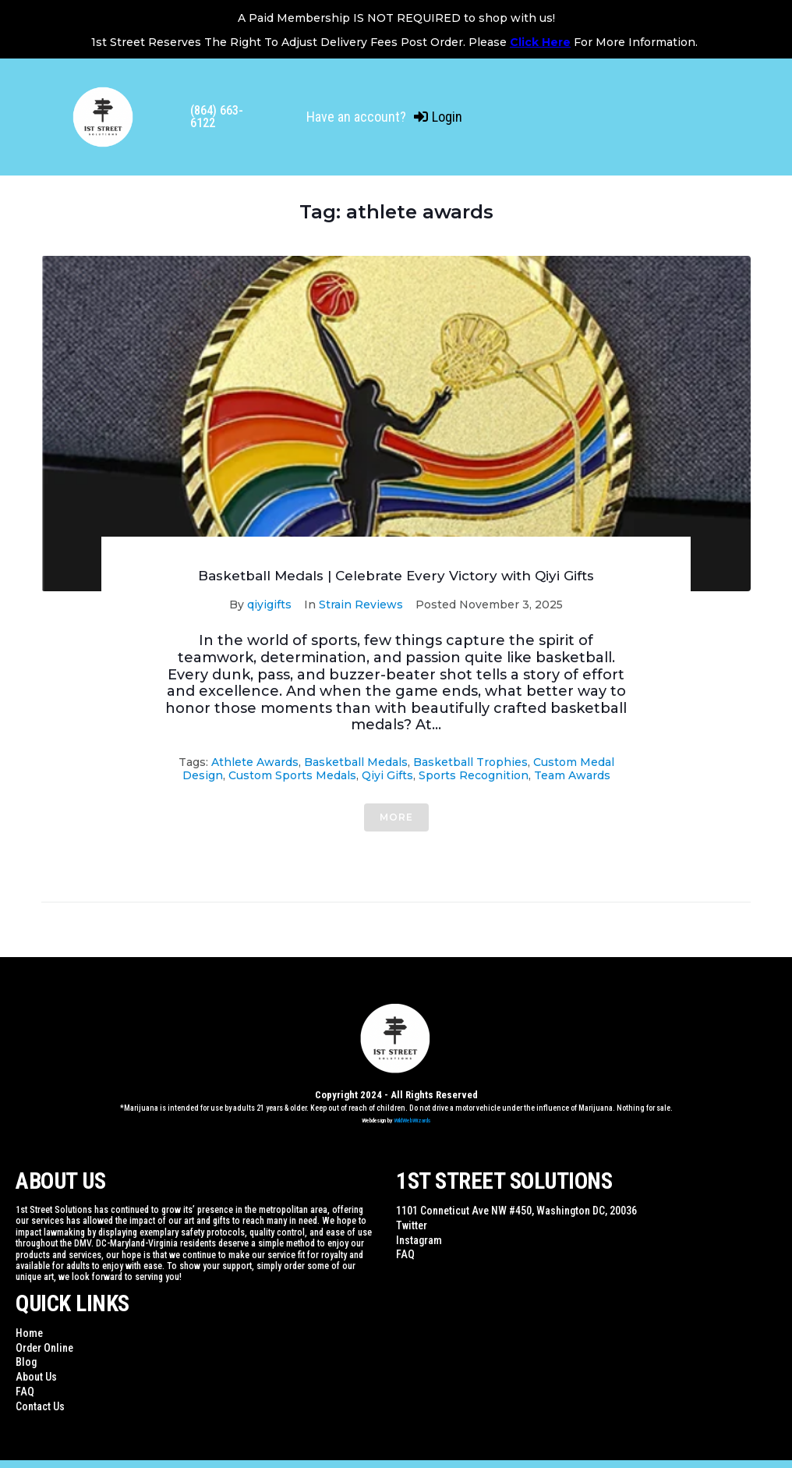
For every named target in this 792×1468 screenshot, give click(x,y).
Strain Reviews (361, 604)
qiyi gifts (387, 775)
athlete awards (255, 762)
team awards (572, 775)
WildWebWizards (412, 1120)
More (396, 817)
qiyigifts (269, 604)
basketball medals (356, 762)
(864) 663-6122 (216, 116)
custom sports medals (292, 775)
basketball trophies (470, 762)
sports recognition (474, 775)
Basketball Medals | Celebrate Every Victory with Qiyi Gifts (396, 575)
